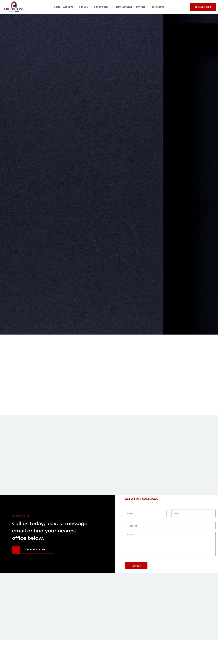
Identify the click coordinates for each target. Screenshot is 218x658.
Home (57, 7)
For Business (101, 7)
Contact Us (158, 7)
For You (83, 7)
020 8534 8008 (203, 7)
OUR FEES (140, 7)
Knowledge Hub (123, 7)
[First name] (146, 513)
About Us (68, 7)
